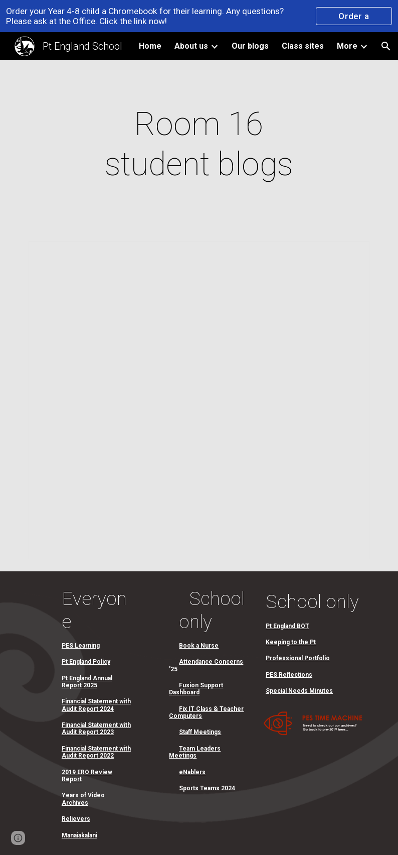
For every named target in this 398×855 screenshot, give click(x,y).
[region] (199, 16)
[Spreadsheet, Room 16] (199, 400)
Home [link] (150, 46)
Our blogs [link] (250, 46)
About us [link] (191, 46)
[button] (386, 46)
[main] (199, 144)
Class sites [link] (303, 46)
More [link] (347, 46)
